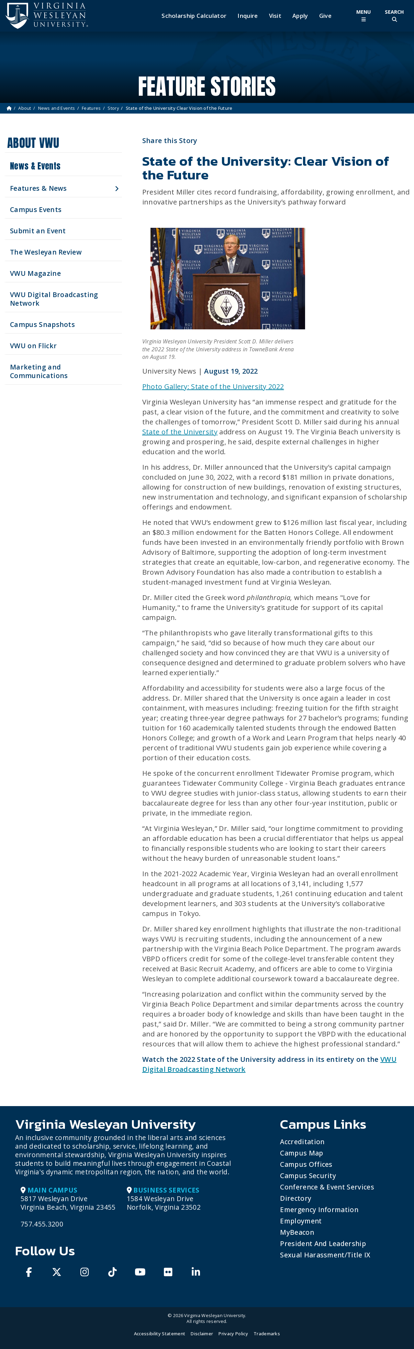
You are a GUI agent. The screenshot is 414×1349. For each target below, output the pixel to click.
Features (91, 108)
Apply (300, 16)
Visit (275, 16)
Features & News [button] (38, 188)
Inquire (247, 16)
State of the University (179, 431)
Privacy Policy (233, 1333)
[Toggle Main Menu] (363, 15)
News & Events (35, 166)
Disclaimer (202, 1333)
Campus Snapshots (42, 324)
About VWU (33, 143)
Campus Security (308, 1175)
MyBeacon (297, 1232)
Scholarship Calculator (193, 16)
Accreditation (302, 1141)
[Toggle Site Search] (394, 15)
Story (113, 108)
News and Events (56, 108)
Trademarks (267, 1333)
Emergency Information (319, 1209)
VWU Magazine (35, 273)
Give (325, 16)
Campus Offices (306, 1164)
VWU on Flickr (33, 345)
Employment (301, 1220)
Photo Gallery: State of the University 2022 (213, 386)
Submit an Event (38, 230)
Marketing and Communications (39, 371)
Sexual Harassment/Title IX (325, 1254)
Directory (295, 1198)
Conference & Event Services (327, 1187)
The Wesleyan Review (46, 252)
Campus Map (301, 1153)
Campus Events (35, 209)
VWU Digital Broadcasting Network (54, 299)
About (24, 108)
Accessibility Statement (159, 1333)
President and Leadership (323, 1243)
